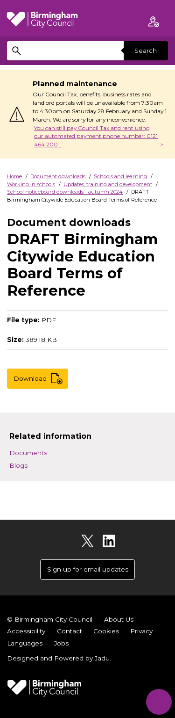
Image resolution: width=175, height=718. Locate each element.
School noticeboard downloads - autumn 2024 (65, 192)
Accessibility (26, 631)
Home (14, 176)
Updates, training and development (107, 184)
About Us (118, 619)
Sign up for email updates (87, 569)
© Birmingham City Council (49, 619)
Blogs (18, 465)
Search (145, 50)
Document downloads (57, 176)
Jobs (61, 643)
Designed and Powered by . (59, 658)
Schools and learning (120, 176)
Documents (28, 453)
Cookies (106, 631)
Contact (69, 631)
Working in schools (31, 184)
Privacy (141, 631)
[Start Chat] (159, 702)
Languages (24, 643)
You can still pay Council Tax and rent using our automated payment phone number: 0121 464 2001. (96, 136)
